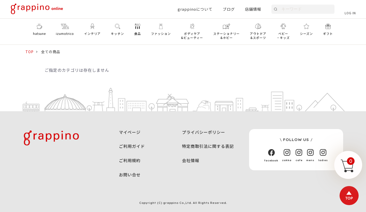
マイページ (130, 132)
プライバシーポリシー (203, 132)
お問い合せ (130, 175)
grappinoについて (195, 9)
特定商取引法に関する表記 (208, 146)
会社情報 (190, 160)
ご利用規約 (130, 160)
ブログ (229, 9)
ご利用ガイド (132, 146)
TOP (29, 51)
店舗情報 (253, 9)
